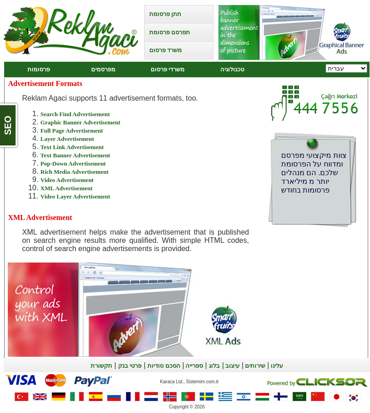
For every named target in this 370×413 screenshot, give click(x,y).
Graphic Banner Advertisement (80, 122)
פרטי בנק (129, 365)
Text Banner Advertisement (75, 155)
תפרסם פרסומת (169, 32)
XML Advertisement (66, 188)
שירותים (254, 365)
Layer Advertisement (67, 138)
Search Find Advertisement (74, 114)
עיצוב (231, 365)
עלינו (276, 365)
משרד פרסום (165, 50)
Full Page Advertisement (71, 130)
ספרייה (193, 365)
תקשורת (101, 365)
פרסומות (38, 69)
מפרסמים (103, 69)
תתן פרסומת (165, 14)
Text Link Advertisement (71, 147)
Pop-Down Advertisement (73, 163)
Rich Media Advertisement (74, 171)
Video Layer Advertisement (75, 196)
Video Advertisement (66, 180)
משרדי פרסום (168, 69)
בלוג (214, 365)
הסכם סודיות (163, 365)
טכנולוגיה (232, 69)
